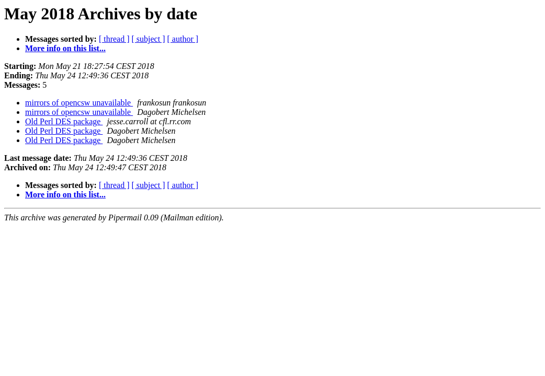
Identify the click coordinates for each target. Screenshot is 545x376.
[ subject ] (148, 38)
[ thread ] (114, 38)
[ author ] (183, 38)
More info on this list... (65, 48)
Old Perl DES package (64, 121)
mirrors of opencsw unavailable (79, 102)
